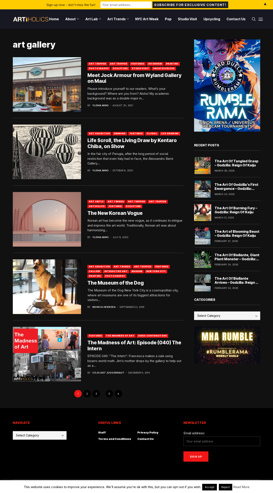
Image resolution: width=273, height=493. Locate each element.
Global (152, 133)
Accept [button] (209, 487)
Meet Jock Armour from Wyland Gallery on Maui (134, 78)
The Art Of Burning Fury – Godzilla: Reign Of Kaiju (236, 210)
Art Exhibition (99, 133)
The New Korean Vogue (115, 213)
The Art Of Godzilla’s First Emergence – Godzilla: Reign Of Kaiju (236, 188)
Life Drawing (170, 133)
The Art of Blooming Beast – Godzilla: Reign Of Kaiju (237, 233)
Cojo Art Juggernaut (108, 372)
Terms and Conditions (114, 439)
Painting (172, 64)
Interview (155, 64)
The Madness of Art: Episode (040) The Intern (134, 346)
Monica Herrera (104, 307)
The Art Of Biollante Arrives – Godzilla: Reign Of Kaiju (237, 282)
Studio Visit (140, 68)
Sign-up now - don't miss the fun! (70, 5)
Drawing (120, 133)
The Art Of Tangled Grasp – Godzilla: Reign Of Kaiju (236, 163)
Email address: (194, 433)
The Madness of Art (120, 335)
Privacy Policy (147, 432)
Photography (99, 68)
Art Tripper (97, 64)
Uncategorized (163, 68)
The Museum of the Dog (115, 283)
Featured (137, 64)
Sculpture (120, 68)
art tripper (118, 64)
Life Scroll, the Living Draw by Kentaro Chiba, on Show (132, 143)
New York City (156, 271)
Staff (102, 432)
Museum (137, 271)
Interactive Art (116, 271)
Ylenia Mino (100, 105)
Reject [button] (225, 487)
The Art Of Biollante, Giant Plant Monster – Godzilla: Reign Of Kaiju (237, 259)
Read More (241, 487)
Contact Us (145, 439)
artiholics (97, 206)
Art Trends (116, 201)
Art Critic (96, 201)
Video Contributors (152, 335)
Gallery (94, 271)
